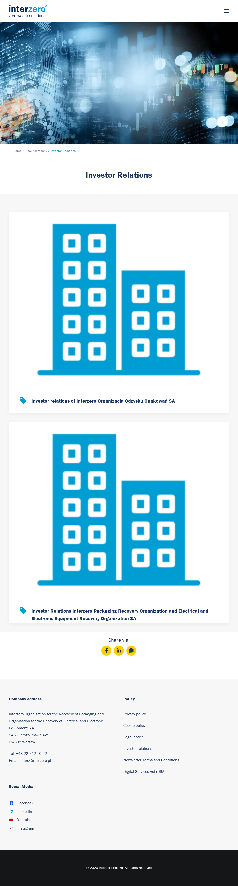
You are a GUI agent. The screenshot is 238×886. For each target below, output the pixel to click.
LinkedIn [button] (25, 812)
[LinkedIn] (119, 651)
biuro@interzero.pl (35, 761)
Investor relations (138, 749)
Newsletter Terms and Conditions (152, 760)
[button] (226, 11)
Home (18, 151)
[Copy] (131, 651)
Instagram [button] (26, 828)
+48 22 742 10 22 (31, 754)
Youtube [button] (25, 820)
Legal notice (134, 737)
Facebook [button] (26, 803)
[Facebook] (107, 651)
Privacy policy (135, 714)
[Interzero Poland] (28, 11)
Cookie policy (135, 726)
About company (36, 151)
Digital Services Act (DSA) (145, 772)
